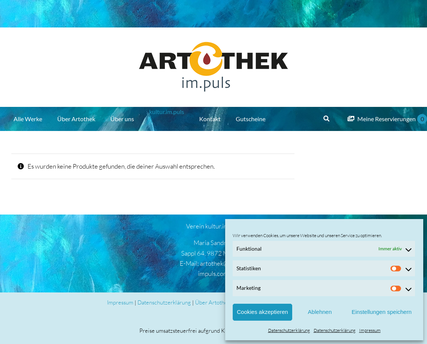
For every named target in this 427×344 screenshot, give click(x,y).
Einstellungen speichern (382, 312)
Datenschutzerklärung (289, 330)
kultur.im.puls (166, 111)
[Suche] (326, 119)
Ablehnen (320, 312)
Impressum (370, 330)
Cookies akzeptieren (262, 312)
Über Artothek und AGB (224, 302)
